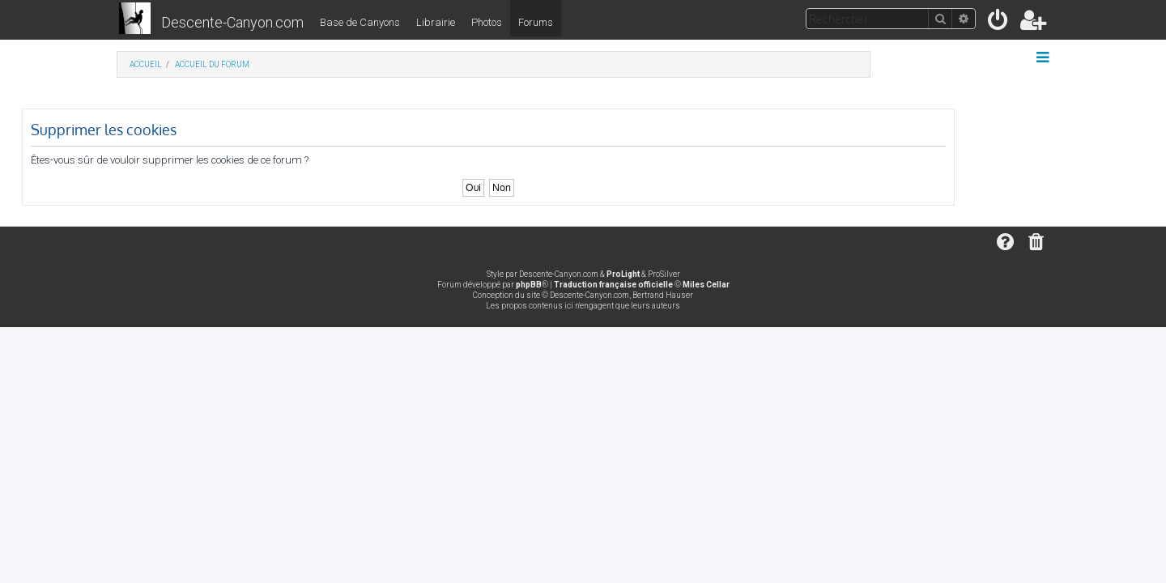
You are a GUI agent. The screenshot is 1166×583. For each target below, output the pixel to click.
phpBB (529, 284)
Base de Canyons (360, 22)
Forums (535, 22)
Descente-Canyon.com (232, 22)
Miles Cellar (706, 284)
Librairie (435, 22)
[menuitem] (999, 23)
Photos (486, 22)
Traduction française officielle (613, 284)
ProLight (623, 274)
